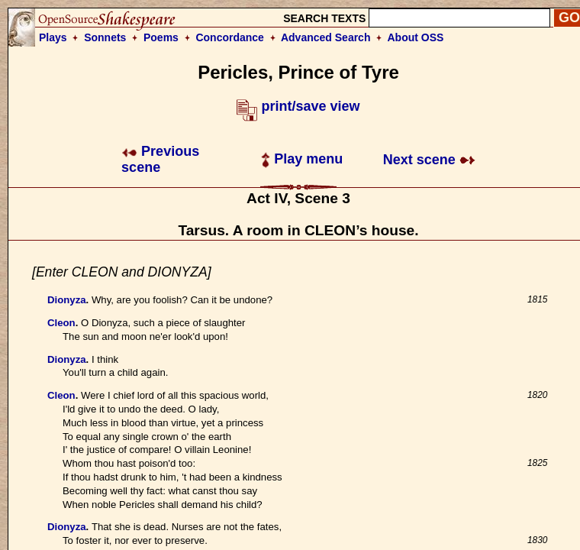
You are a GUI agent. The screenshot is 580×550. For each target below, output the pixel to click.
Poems (161, 37)
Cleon (61, 322)
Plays (53, 37)
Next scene (429, 159)
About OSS (416, 37)
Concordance (229, 37)
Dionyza (66, 300)
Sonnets (105, 37)
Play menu (302, 159)
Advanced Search (326, 37)
